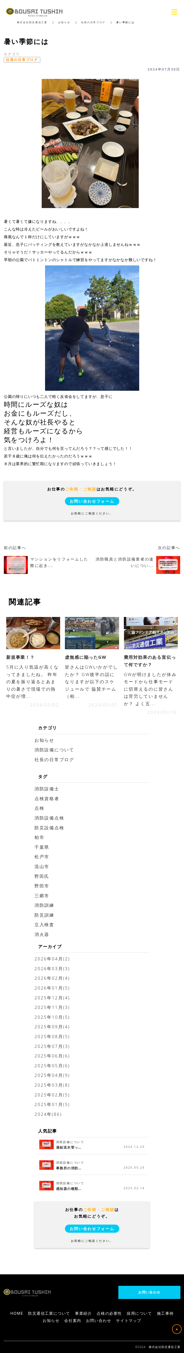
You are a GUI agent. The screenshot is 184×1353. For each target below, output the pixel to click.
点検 (39, 808)
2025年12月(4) (52, 998)
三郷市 (41, 895)
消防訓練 (44, 905)
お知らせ (64, 22)
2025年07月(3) (52, 1046)
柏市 (39, 837)
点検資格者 (46, 798)
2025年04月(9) (52, 1075)
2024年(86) (48, 1114)
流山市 (41, 866)
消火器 (41, 934)
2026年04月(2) (52, 959)
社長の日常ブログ (93, 22)
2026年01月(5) (52, 988)
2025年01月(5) (52, 1104)
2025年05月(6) (52, 1065)
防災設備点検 (49, 827)
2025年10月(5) (52, 1017)
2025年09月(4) (52, 1026)
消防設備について (54, 750)
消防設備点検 (49, 818)
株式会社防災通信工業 (32, 22)
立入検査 (44, 924)
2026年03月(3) (52, 968)
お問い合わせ (149, 1292)
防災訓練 (44, 915)
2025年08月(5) (52, 1036)
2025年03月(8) (52, 1085)
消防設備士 (46, 789)
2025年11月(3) (52, 1007)
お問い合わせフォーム (92, 501)
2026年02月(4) (52, 978)
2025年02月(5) (52, 1095)
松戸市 (41, 856)
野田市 (41, 886)
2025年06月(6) (52, 1056)
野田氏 (41, 876)
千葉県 (41, 847)
